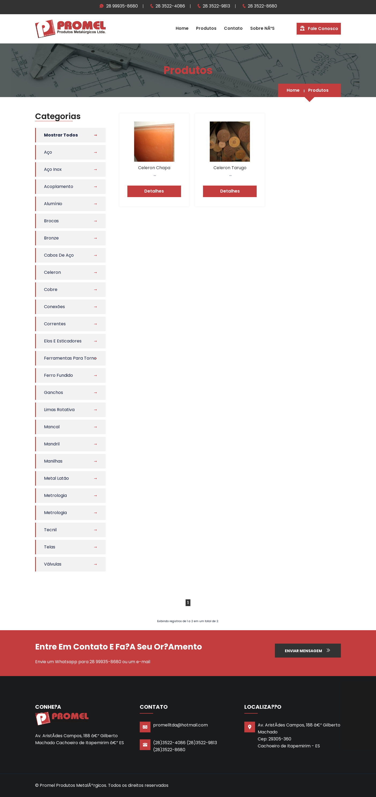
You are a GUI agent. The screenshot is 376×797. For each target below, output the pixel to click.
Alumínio (53, 204)
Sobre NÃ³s (262, 28)
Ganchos (53, 392)
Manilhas (53, 461)
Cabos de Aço (59, 255)
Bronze (51, 238)
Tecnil (50, 530)
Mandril (52, 444)
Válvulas (52, 564)
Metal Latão (56, 478)
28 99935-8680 (122, 6)
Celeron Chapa (154, 168)
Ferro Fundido (58, 375)
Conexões (54, 307)
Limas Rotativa (59, 410)
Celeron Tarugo (229, 168)
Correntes (55, 324)
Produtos (206, 28)
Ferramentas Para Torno (70, 358)
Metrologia (55, 495)
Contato (233, 28)
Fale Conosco (318, 28)
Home (182, 28)
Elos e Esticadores (63, 341)
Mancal (52, 427)
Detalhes (154, 191)
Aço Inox (53, 169)
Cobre (50, 289)
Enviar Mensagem (308, 651)
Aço (48, 152)
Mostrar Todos (61, 135)
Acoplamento (58, 186)
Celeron (52, 272)
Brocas (51, 221)
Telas (49, 547)
